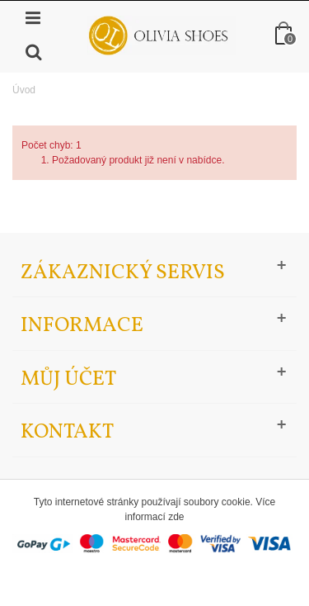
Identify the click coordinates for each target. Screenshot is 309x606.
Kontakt (67, 432)
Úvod (23, 90)
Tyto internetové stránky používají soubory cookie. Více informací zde (154, 509)
